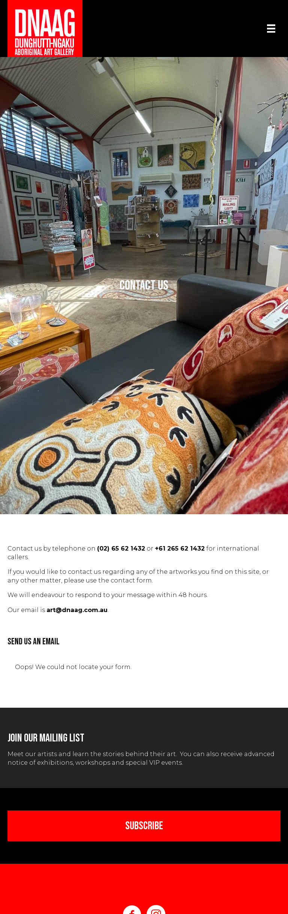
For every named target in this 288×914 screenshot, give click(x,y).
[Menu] (271, 28)
